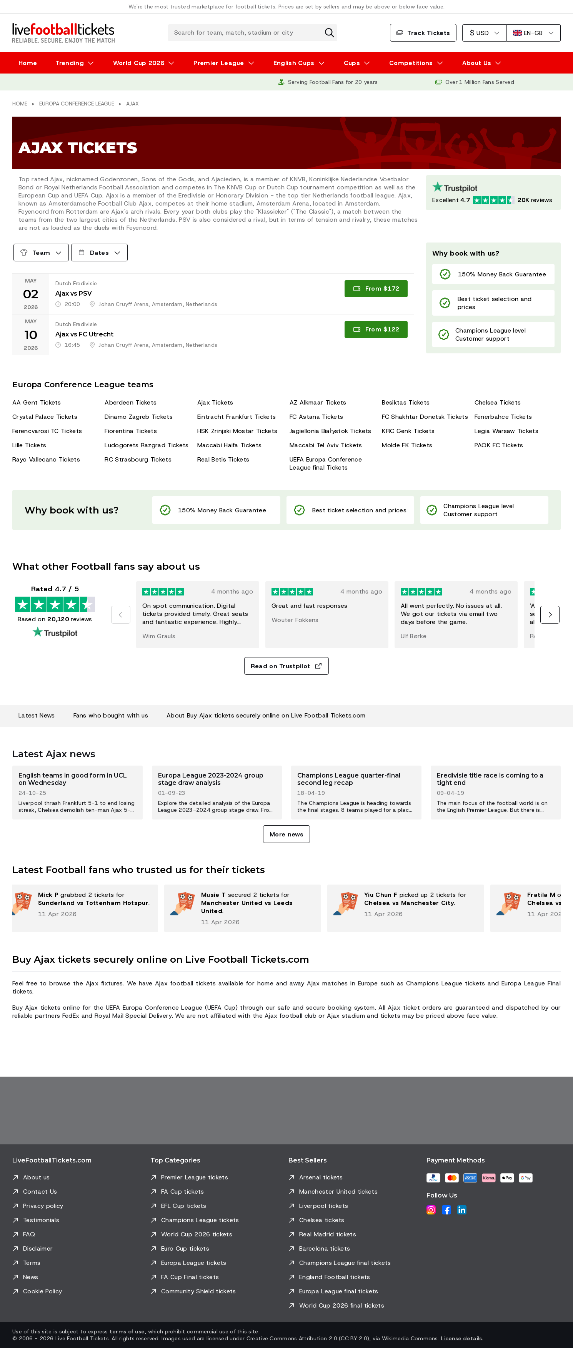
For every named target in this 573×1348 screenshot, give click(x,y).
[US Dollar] (484, 33)
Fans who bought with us (110, 715)
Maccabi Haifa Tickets (229, 445)
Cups (352, 63)
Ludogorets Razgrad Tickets (146, 445)
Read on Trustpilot (287, 666)
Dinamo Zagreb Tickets (139, 417)
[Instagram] (431, 1209)
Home (27, 63)
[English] (533, 33)
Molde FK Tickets (407, 445)
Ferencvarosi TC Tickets (47, 431)
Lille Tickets (29, 445)
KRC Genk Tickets (408, 431)
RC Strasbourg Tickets (138, 459)
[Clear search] (329, 32)
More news (286, 834)
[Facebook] (446, 1209)
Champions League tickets (445, 983)
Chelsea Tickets (498, 402)
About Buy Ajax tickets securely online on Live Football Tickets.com (266, 715)
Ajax (132, 103)
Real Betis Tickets (223, 459)
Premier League (218, 63)
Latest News (36, 715)
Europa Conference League (76, 103)
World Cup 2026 (138, 63)
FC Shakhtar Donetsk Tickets (425, 417)
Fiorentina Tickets (131, 431)
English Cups (294, 63)
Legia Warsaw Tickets (506, 431)
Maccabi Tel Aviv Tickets (326, 445)
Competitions (411, 63)
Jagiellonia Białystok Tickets (330, 431)
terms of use (127, 1331)
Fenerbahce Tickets (503, 417)
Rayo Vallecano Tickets (46, 459)
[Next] (550, 614)
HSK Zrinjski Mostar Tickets (237, 431)
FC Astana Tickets (316, 417)
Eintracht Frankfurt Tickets (236, 417)
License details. (462, 1338)
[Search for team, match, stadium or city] (252, 32)
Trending (69, 63)
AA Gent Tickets (36, 402)
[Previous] (121, 614)
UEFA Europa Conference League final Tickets (326, 463)
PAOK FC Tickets (499, 445)
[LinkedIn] (461, 1209)
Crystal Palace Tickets (44, 417)
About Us (476, 63)
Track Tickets (423, 33)
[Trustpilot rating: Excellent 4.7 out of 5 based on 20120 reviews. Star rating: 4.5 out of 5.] (493, 192)
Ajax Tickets (215, 402)
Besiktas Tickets (406, 402)
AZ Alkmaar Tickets (318, 402)
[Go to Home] (63, 32)
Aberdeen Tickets (131, 402)
